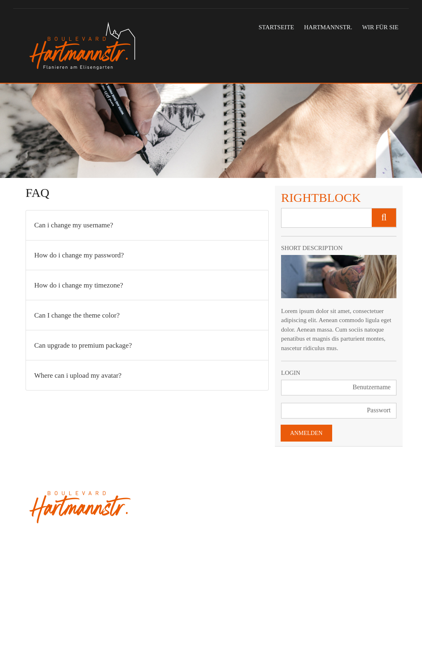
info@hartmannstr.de (53, 616)
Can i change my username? (73, 225)
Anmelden (306, 433)
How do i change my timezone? (78, 285)
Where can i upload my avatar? (78, 375)
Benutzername (372, 386)
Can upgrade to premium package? (83, 345)
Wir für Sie (380, 27)
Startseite (276, 27)
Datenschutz (203, 643)
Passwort (379, 410)
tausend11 (43, 643)
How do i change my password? (79, 255)
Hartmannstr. (328, 27)
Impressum (168, 643)
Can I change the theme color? (77, 315)
